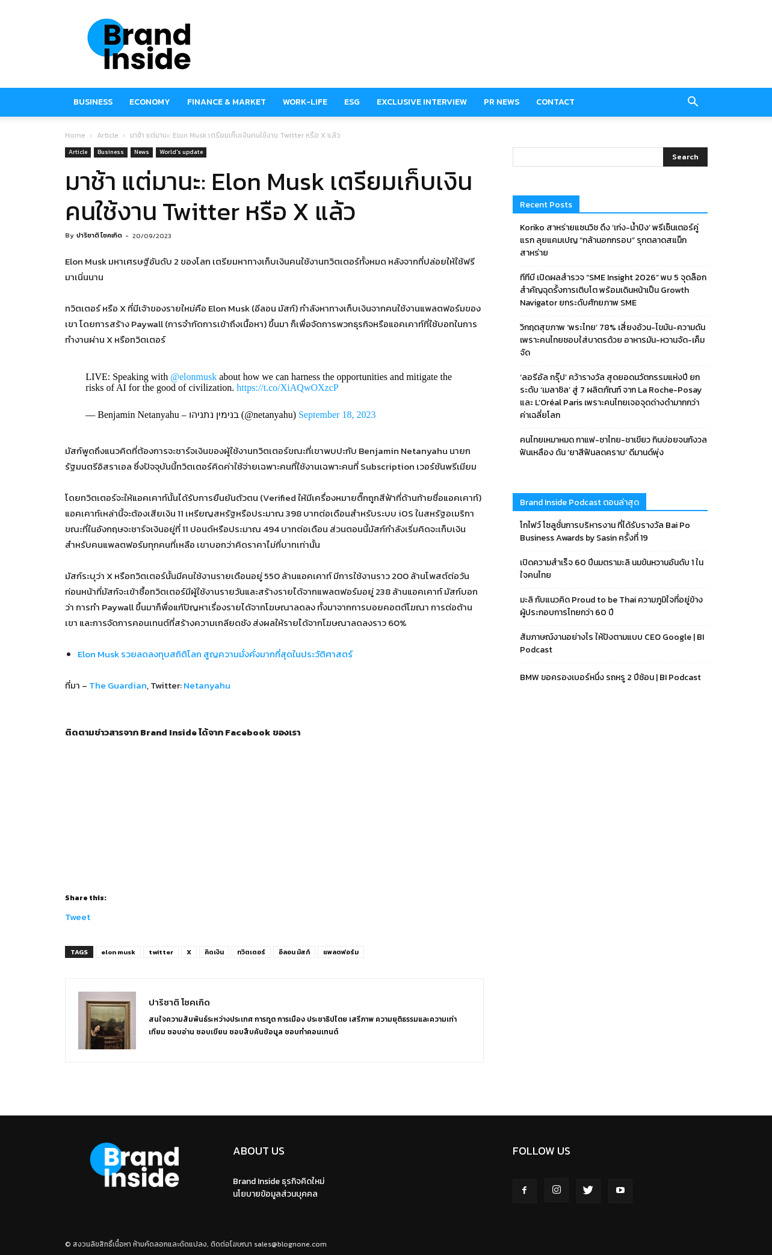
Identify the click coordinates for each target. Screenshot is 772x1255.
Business (93, 102)
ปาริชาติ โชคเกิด (99, 235)
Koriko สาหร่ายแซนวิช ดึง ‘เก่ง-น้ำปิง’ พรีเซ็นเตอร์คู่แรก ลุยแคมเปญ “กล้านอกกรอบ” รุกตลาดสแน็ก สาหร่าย (609, 240)
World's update (181, 151)
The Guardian (118, 685)
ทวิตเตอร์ (251, 952)
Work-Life (305, 102)
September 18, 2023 (336, 415)
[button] (693, 102)
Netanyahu (207, 685)
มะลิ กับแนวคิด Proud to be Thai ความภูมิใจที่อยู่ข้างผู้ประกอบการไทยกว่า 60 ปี (611, 606)
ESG (352, 102)
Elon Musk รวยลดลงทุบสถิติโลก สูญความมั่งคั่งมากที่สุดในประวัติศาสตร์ (215, 654)
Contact (555, 102)
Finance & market (226, 102)
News (141, 151)
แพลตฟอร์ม (341, 952)
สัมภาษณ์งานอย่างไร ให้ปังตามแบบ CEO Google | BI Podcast (612, 643)
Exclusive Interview (422, 102)
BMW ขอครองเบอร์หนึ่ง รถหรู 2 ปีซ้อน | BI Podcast (610, 677)
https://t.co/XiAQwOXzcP (287, 387)
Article (108, 135)
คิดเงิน (214, 952)
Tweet (77, 915)
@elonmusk (193, 377)
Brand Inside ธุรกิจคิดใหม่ (278, 1181)
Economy (149, 102)
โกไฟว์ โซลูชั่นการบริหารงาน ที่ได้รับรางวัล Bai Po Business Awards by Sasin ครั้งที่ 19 (605, 531)
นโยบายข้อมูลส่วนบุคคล (275, 1194)
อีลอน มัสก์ (294, 952)
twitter (161, 952)
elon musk (118, 952)
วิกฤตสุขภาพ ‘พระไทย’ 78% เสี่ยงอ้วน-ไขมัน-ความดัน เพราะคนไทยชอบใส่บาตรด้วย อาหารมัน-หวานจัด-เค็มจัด (612, 340)
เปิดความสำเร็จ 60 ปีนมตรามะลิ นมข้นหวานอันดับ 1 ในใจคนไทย (611, 568)
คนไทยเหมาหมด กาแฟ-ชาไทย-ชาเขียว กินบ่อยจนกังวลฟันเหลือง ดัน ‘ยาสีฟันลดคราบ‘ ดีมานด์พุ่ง (613, 446)
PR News (501, 102)
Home (75, 135)
